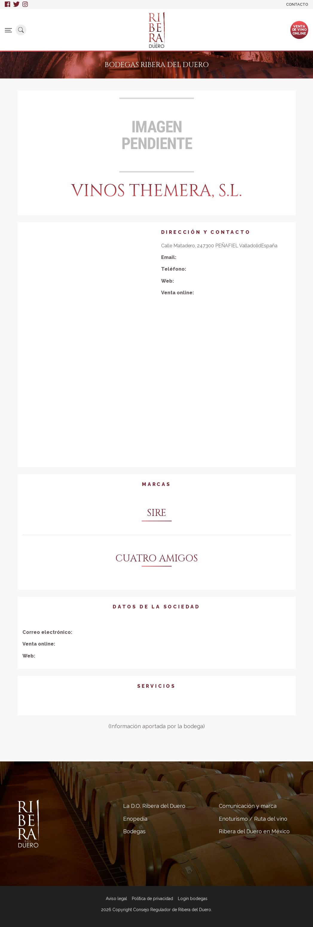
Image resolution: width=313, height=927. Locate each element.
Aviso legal (116, 898)
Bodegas (134, 831)
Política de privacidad (152, 898)
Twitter (16, 4)
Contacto (297, 4)
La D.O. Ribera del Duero (154, 806)
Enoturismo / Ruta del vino (253, 819)
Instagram (25, 4)
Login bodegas (192, 898)
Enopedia (135, 819)
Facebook (7, 4)
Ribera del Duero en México (254, 831)
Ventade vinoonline (299, 29)
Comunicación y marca (248, 806)
